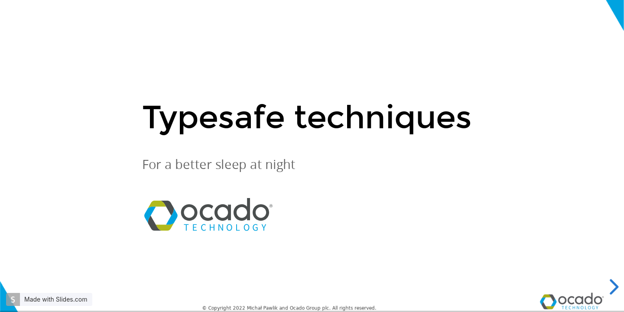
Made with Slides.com (55, 299)
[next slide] (613, 287)
